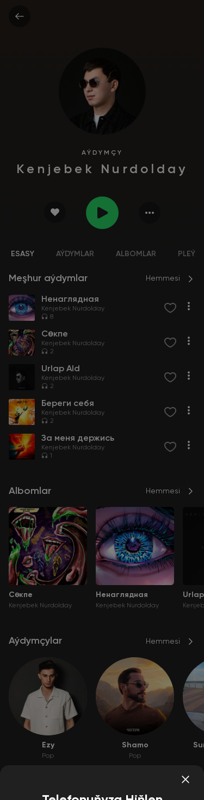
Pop (48, 756)
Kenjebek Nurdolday (72, 309)
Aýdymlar (75, 254)
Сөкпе (21, 595)
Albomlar (136, 254)
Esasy (22, 254)
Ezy (48, 745)
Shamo (135, 745)
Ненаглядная (122, 595)
